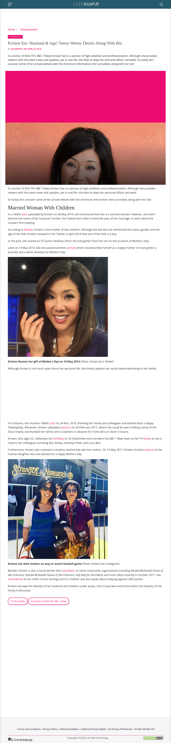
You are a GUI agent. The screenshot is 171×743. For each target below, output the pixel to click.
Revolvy (28, 229)
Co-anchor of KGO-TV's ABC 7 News (48, 601)
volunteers (68, 570)
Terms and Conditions (29, 729)
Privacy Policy (50, 729)
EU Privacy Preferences (120, 729)
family (147, 438)
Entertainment (28, 29)
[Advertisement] (85, 94)
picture (71, 248)
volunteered (15, 579)
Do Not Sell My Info (145, 729)
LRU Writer (16, 49)
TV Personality (17, 601)
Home (11, 29)
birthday (58, 438)
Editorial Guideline (69, 729)
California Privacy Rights (93, 729)
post (24, 214)
